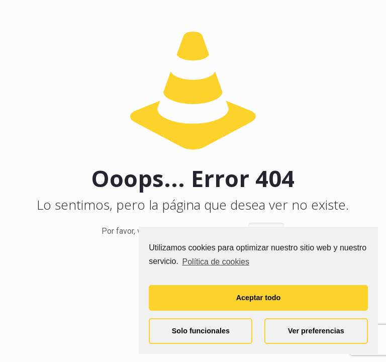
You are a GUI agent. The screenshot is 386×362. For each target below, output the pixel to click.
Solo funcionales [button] (201, 331)
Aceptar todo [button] (258, 298)
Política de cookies (215, 261)
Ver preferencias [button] (316, 331)
